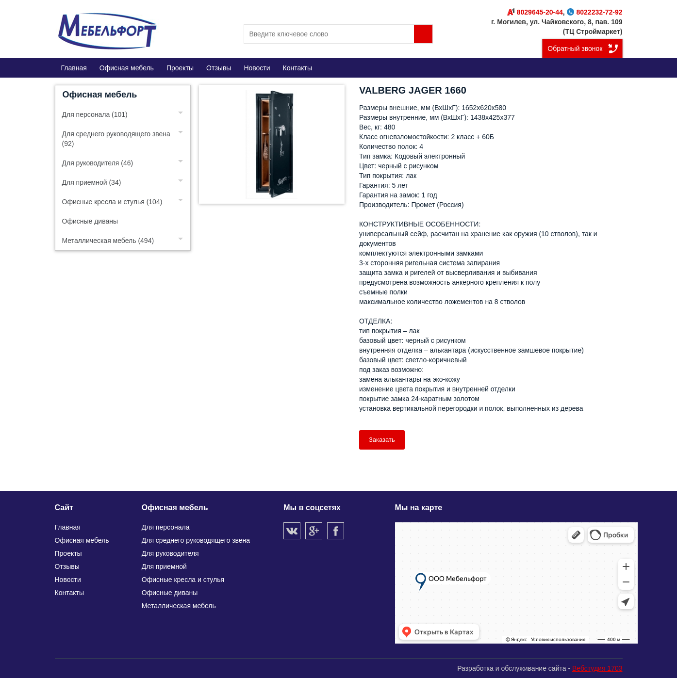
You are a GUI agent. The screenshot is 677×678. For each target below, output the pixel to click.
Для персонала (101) (95, 114)
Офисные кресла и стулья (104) (112, 202)
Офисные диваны (90, 221)
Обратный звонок (574, 48)
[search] (338, 34)
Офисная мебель (100, 94)
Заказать (382, 439)
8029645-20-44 (535, 12)
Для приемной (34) (91, 182)
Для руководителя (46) (97, 163)
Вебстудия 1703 (597, 668)
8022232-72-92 (595, 12)
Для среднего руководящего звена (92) (116, 138)
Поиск (423, 34)
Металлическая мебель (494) (108, 240)
